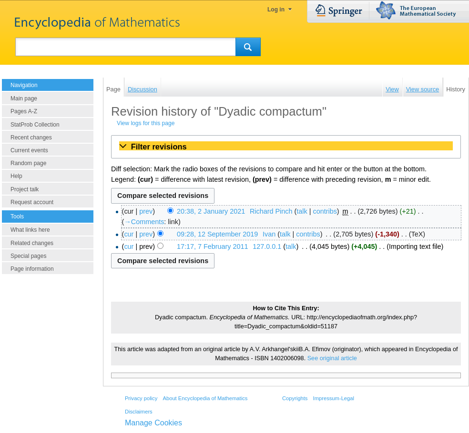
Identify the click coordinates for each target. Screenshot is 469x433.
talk (301, 211)
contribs (324, 211)
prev (146, 211)
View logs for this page (145, 123)
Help (16, 176)
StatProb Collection (35, 124)
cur (128, 234)
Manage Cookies (153, 423)
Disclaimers (139, 411)
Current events (29, 150)
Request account (31, 202)
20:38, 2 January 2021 (211, 211)
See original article (332, 358)
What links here (30, 229)
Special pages (28, 256)
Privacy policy (141, 398)
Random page (28, 163)
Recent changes (31, 137)
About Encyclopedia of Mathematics (205, 398)
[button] (286, 146)
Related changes (31, 243)
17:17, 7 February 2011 (212, 246)
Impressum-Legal (333, 398)
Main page (23, 98)
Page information (32, 269)
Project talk (24, 189)
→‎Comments (144, 222)
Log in (276, 9)
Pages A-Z (23, 111)
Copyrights (294, 398)
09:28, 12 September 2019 (217, 234)
